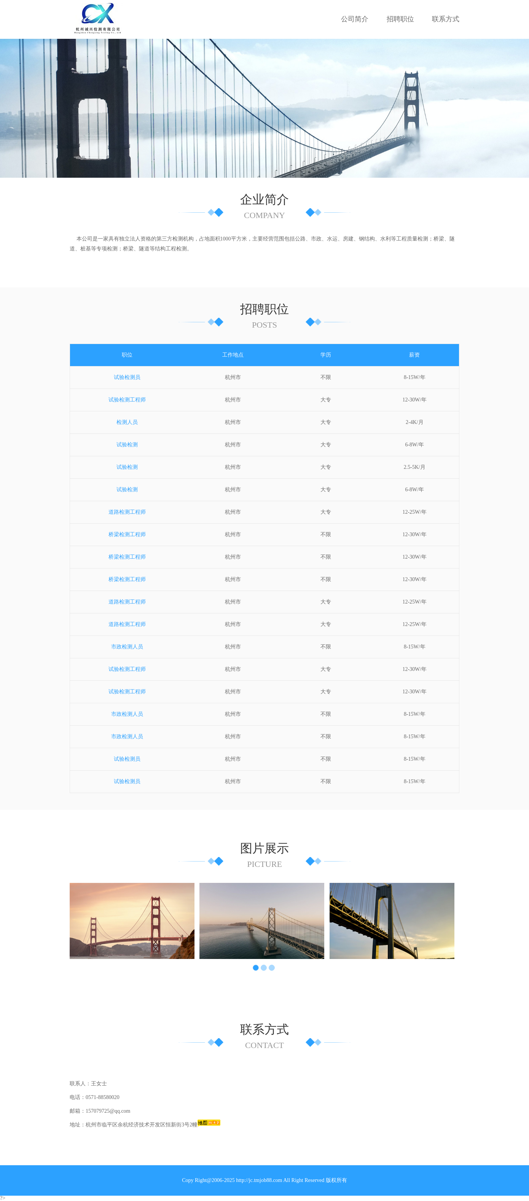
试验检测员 (127, 377)
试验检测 (127, 445)
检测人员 (127, 422)
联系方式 (445, 19)
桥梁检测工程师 (127, 534)
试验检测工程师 (127, 400)
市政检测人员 (127, 647)
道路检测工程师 (127, 512)
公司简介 (354, 19)
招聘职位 (400, 19)
